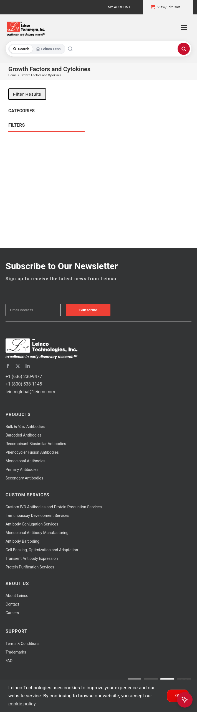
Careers (12, 613)
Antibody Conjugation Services (32, 524)
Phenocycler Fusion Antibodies (32, 452)
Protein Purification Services (30, 567)
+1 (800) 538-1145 (24, 384)
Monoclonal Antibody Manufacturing (37, 532)
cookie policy (22, 703)
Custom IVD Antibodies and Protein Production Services (54, 507)
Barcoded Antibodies (24, 435)
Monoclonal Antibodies (26, 461)
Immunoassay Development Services (37, 515)
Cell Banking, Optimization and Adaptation (42, 550)
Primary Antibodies (22, 469)
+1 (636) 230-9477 (24, 376)
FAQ (9, 661)
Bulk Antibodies (25, 426)
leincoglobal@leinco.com (30, 391)
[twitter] (18, 366)
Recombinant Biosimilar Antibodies (36, 444)
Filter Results (27, 94)
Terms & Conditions (22, 643)
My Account (119, 7)
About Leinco (17, 595)
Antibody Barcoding (22, 541)
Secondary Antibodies (24, 478)
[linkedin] (28, 366)
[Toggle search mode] (36, 49)
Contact (12, 604)
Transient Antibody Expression (32, 558)
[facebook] (8, 366)
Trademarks (16, 652)
